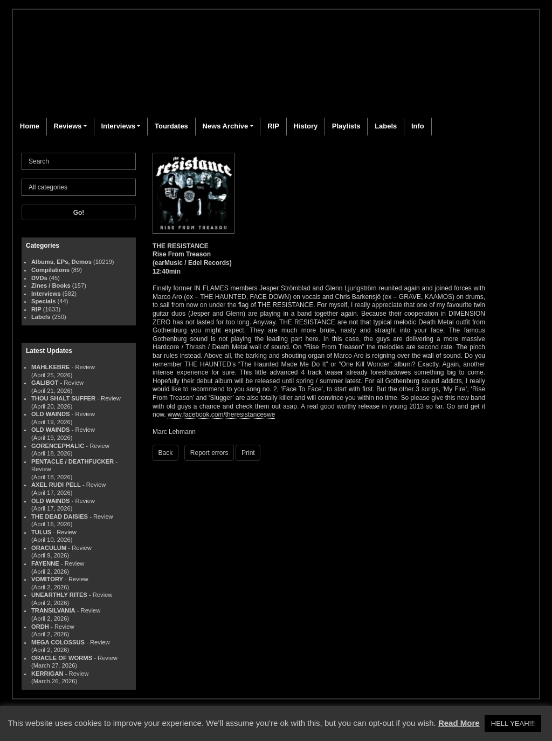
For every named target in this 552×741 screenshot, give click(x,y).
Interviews (118, 126)
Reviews (68, 126)
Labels (386, 126)
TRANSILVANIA (53, 610)
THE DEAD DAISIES (59, 516)
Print (248, 453)
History (305, 126)
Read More (459, 723)
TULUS (41, 532)
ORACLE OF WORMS (61, 658)
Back (165, 453)
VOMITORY (47, 579)
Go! (79, 212)
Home (29, 126)
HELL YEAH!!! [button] (513, 723)
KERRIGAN (47, 673)
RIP (273, 126)
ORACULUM (48, 548)
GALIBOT (44, 382)
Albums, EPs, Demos (61, 262)
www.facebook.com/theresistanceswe (221, 414)
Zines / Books (51, 285)
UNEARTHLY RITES (59, 595)
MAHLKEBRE (50, 367)
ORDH (40, 626)
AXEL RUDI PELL (56, 484)
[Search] (79, 161)
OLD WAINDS (50, 414)
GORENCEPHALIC (57, 446)
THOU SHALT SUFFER (63, 398)
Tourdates (171, 126)
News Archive (225, 126)
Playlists (346, 126)
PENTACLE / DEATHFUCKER (72, 461)
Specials (43, 301)
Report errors (209, 453)
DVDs (39, 278)
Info (417, 126)
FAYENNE (45, 563)
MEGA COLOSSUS (58, 642)
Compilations (50, 270)
